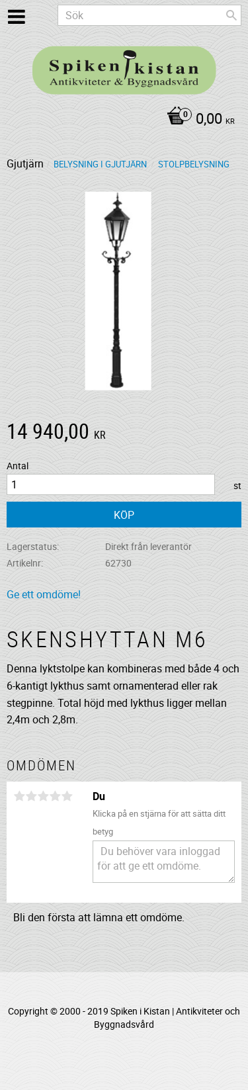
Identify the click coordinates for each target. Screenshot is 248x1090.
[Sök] (231, 15)
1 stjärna (19, 796)
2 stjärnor (31, 796)
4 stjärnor (55, 796)
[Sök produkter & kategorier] (149, 15)
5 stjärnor (67, 796)
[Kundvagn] (121, 119)
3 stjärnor (43, 796)
